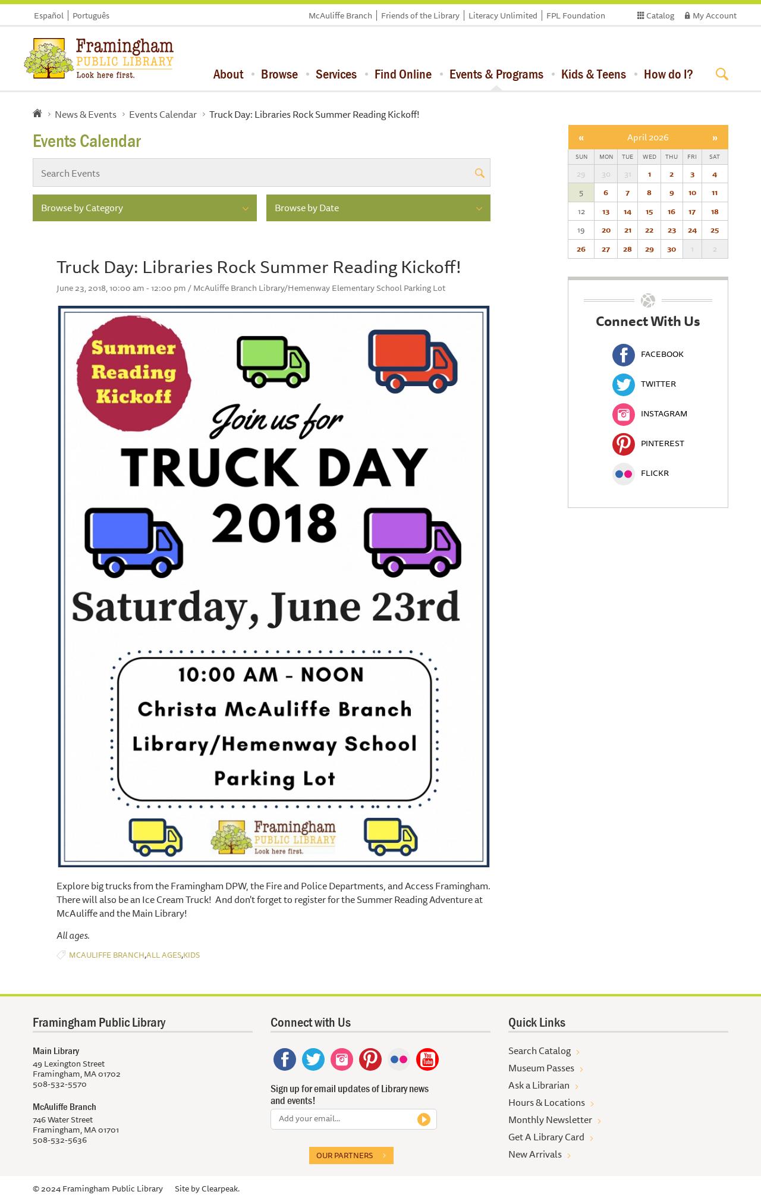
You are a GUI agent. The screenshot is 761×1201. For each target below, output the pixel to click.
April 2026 (648, 137)
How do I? (668, 73)
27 (606, 249)
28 (627, 249)
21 (627, 230)
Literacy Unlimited (502, 15)
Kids (191, 955)
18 (715, 211)
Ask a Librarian (539, 1085)
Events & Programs (496, 73)
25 (714, 230)
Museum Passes (541, 1067)
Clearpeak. (221, 1188)
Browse (279, 73)
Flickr (640, 472)
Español (49, 15)
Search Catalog (539, 1050)
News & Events (86, 114)
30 (671, 249)
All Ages (163, 955)
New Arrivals (535, 1154)
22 (649, 230)
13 (605, 211)
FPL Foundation (575, 15)
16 (671, 211)
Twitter (644, 383)
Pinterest (648, 443)
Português (91, 15)
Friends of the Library (420, 15)
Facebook (648, 353)
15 (649, 211)
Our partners (344, 1155)
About (228, 73)
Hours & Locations (546, 1102)
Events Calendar (163, 114)
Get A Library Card (546, 1136)
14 (627, 211)
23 (672, 230)
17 (692, 211)
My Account (715, 15)
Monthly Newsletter (550, 1119)
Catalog (660, 15)
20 (606, 230)
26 (581, 249)
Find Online (403, 73)
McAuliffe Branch (340, 15)
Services (336, 73)
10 (692, 192)
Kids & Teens (593, 73)
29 (649, 249)
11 (715, 192)
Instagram (649, 413)
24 (692, 230)
